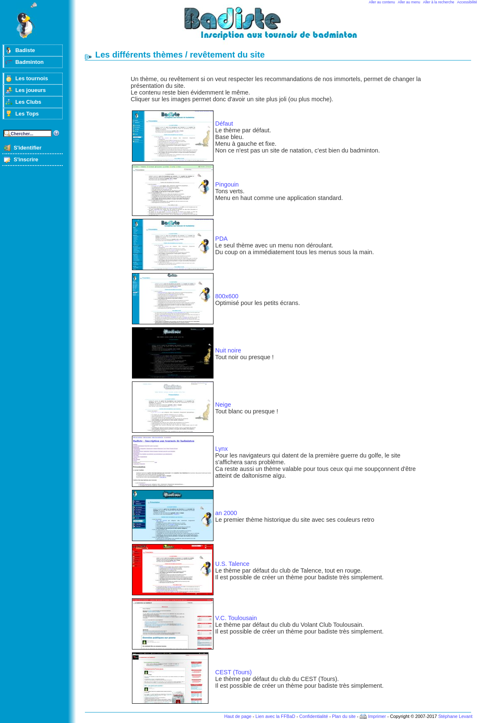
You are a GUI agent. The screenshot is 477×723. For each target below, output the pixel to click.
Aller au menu (409, 2)
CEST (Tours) (233, 672)
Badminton (29, 62)
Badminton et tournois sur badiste (281, 27)
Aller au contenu (382, 2)
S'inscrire (25, 159)
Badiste (25, 50)
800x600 (226, 296)
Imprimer (377, 716)
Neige (223, 404)
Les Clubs (28, 102)
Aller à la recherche (438, 2)
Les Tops (27, 113)
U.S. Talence (232, 563)
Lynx (221, 448)
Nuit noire (228, 350)
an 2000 (226, 513)
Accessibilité (467, 2)
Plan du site (344, 716)
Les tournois (31, 78)
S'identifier (27, 148)
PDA (221, 238)
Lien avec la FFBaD (275, 716)
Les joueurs (30, 90)
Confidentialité (313, 716)
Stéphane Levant (455, 716)
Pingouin (227, 184)
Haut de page (237, 716)
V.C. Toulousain (236, 618)
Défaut (224, 123)
